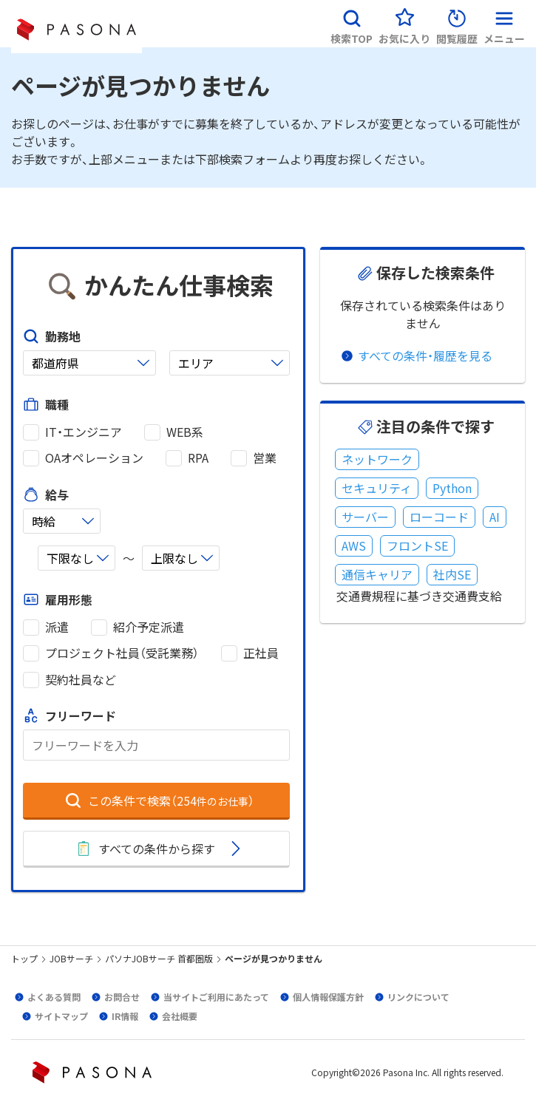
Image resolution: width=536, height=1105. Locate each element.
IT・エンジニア (83, 432)
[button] (351, 23)
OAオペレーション (94, 458)
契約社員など (80, 679)
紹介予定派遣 (148, 627)
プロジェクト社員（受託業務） (122, 653)
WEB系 (184, 432)
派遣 (57, 627)
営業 (265, 458)
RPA (198, 458)
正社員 (261, 653)
